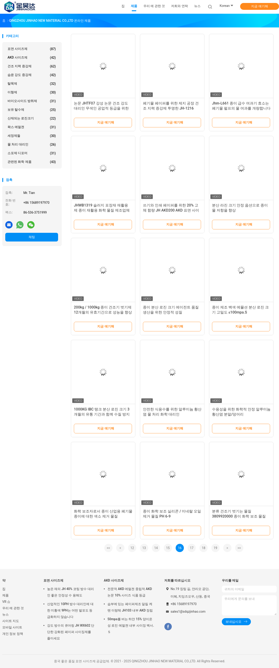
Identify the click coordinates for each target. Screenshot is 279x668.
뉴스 (5, 614)
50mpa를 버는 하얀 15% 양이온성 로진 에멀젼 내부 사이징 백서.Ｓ (130, 625)
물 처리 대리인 (32, 144)
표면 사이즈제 (32, 49)
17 (191, 548)
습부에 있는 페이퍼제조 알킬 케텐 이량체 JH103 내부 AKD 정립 (130, 607)
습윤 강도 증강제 (32, 75)
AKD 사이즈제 (32, 57)
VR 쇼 (6, 602)
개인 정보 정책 (12, 634)
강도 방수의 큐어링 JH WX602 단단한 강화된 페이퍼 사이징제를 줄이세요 (70, 632)
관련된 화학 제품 (32, 162)
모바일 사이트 (12, 627)
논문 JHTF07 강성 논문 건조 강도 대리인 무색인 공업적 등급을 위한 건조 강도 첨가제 (101, 108)
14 (156, 548)
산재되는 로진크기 (32, 118)
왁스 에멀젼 (32, 127)
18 (203, 548)
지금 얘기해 (259, 6)
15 (168, 548)
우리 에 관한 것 (13, 608)
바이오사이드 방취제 (32, 101)
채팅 (32, 237)
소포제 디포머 (32, 153)
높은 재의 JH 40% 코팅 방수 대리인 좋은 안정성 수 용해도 (70, 592)
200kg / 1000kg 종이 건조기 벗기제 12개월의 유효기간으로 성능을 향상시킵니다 (103, 312)
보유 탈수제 (32, 109)
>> (239, 548)
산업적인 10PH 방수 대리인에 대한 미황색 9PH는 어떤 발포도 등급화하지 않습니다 (70, 610)
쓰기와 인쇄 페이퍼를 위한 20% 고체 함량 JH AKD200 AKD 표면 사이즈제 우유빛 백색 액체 (171, 210)
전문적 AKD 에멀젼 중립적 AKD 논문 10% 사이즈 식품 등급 (129, 592)
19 (215, 548)
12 (132, 548)
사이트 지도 (10, 621)
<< (108, 548)
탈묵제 (32, 83)
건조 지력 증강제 (32, 66)
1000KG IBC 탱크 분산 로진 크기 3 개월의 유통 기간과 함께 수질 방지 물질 (102, 414)
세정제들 (32, 136)
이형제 (32, 92)
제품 (5, 595)
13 (144, 548)
